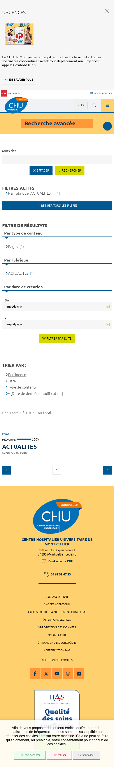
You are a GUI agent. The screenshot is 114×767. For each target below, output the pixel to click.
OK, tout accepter (29, 755)
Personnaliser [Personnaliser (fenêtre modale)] (86, 755)
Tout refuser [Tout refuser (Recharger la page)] (59, 755)
